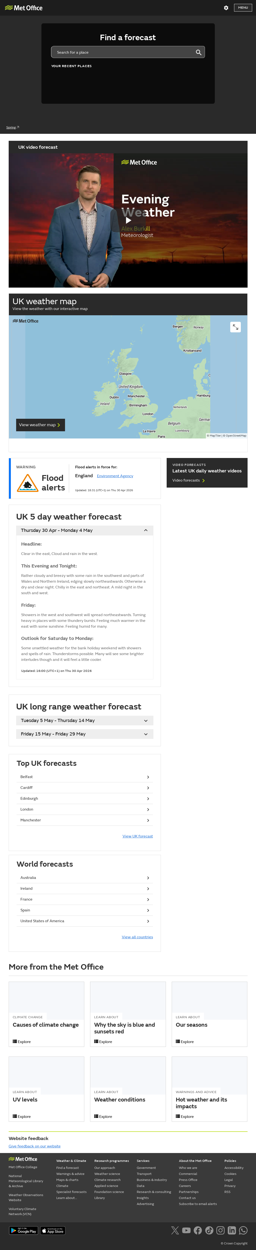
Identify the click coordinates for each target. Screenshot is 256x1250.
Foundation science (109, 1192)
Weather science (107, 1174)
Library (99, 1198)
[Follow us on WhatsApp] (243, 1231)
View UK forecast (138, 836)
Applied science (106, 1186)
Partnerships (189, 1192)
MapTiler (215, 436)
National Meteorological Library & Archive (26, 1181)
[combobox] (121, 52)
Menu (243, 8)
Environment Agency (115, 476)
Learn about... (66, 1198)
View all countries (137, 937)
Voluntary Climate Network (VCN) (22, 1211)
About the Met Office (195, 1161)
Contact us (187, 1198)
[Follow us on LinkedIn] (233, 1231)
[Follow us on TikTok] (210, 1231)
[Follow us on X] (176, 1231)
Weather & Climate (71, 1161)
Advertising (145, 1204)
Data (140, 1186)
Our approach (104, 1168)
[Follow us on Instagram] (221, 1231)
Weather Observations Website (26, 1197)
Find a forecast (67, 1168)
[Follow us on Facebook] (199, 1231)
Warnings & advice (70, 1174)
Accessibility (233, 1168)
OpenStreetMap (236, 436)
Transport (144, 1174)
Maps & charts (67, 1180)
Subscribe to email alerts (198, 1204)
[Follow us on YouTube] (187, 1231)
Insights (143, 1198)
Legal (228, 1180)
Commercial (188, 1174)
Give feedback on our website (35, 1146)
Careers (185, 1186)
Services (143, 1161)
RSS (227, 1192)
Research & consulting (154, 1192)
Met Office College (23, 1167)
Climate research (107, 1180)
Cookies (230, 1174)
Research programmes (111, 1161)
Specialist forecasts (71, 1192)
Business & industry (152, 1180)
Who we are (188, 1168)
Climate (62, 1186)
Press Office (188, 1180)
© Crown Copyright (234, 1243)
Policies (230, 1161)
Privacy (230, 1186)
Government (146, 1168)
